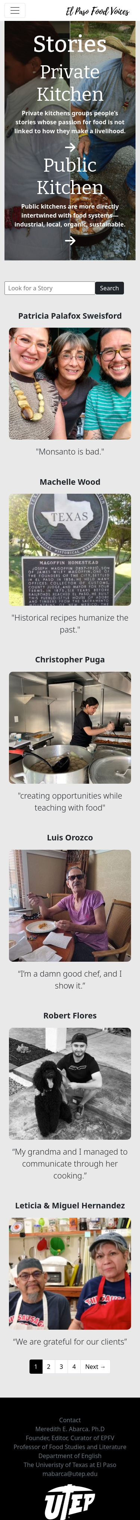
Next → (95, 1367)
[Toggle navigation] (14, 10)
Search (109, 288)
